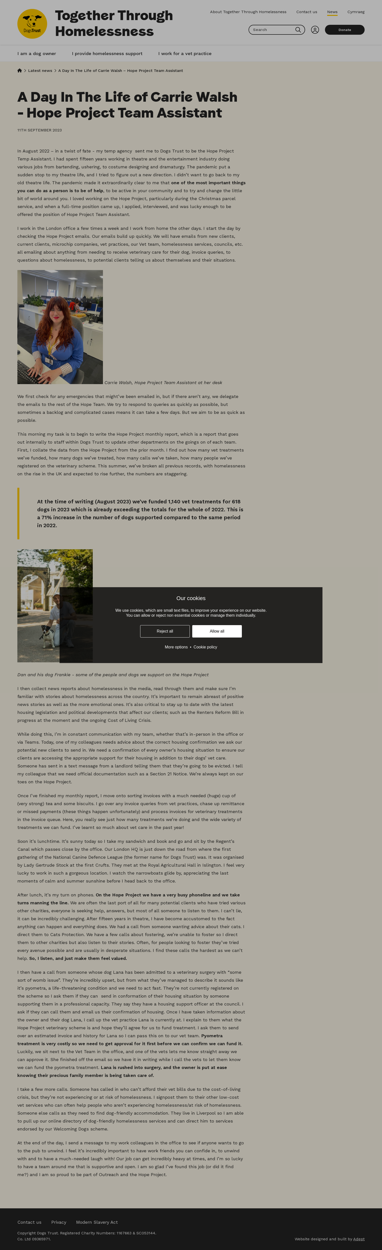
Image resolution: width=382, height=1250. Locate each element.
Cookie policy (205, 647)
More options (176, 647)
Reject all (165, 631)
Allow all (217, 631)
